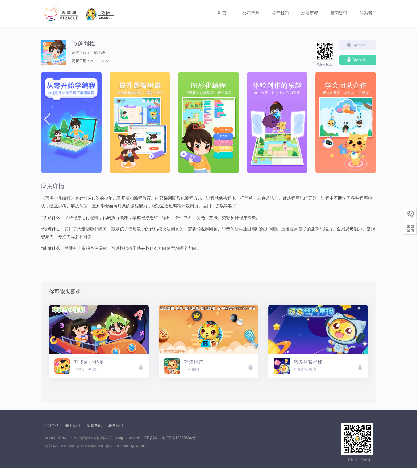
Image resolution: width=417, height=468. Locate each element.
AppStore (356, 44)
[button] (369, 119)
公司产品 (251, 13)
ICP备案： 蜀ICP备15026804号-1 (171, 438)
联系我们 (368, 13)
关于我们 (280, 13)
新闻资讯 (338, 13)
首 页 (222, 13)
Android (355, 59)
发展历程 (309, 13)
